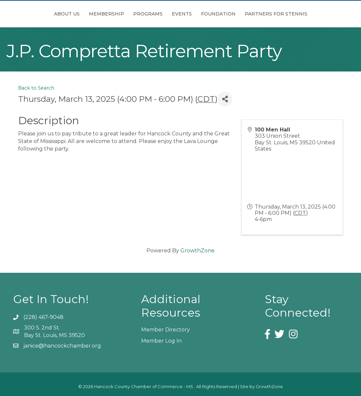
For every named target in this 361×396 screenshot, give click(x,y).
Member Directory (165, 329)
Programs (111, 14)
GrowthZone (197, 250)
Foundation (255, 14)
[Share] (225, 99)
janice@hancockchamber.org (62, 346)
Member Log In (161, 341)
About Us (30, 14)
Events (219, 14)
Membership (69, 14)
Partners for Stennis (313, 14)
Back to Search (36, 88)
